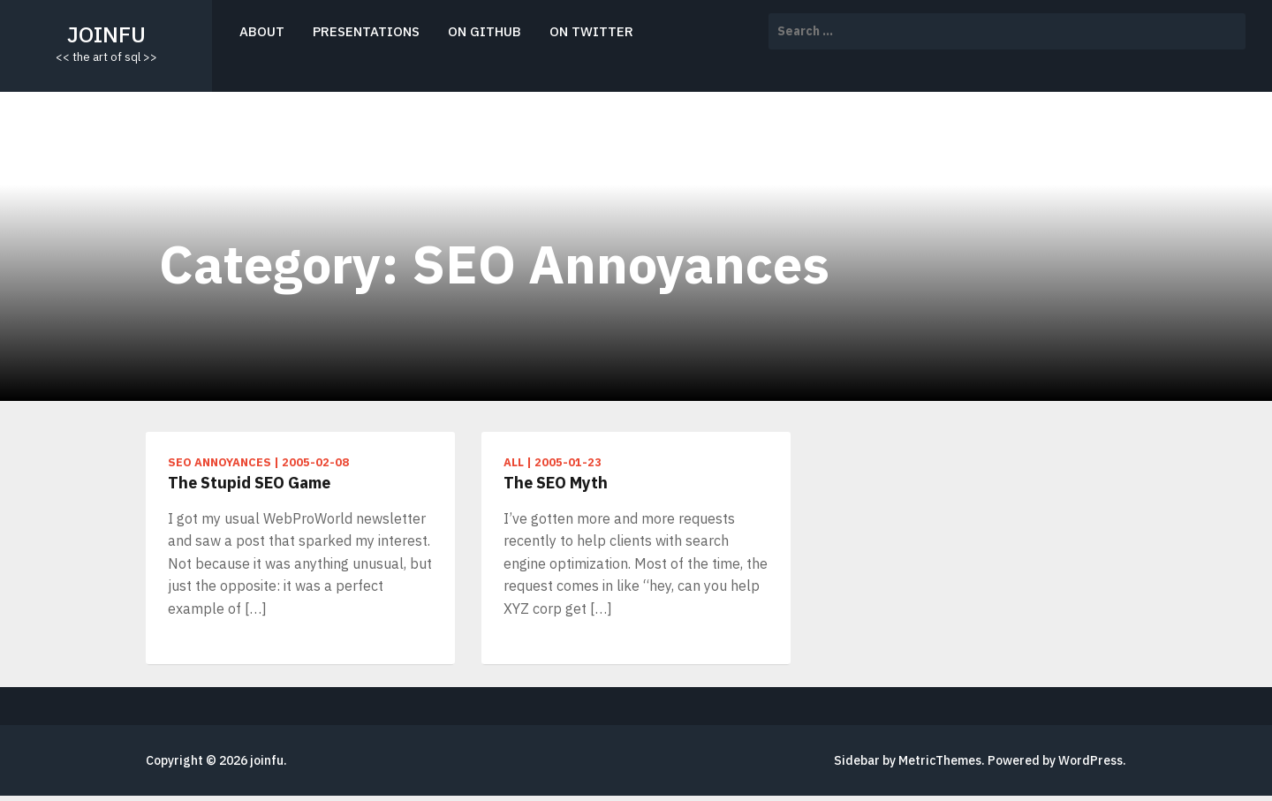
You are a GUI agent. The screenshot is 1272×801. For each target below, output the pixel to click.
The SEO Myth (556, 482)
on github (484, 31)
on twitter (591, 31)
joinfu (106, 34)
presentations (366, 31)
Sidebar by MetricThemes (907, 760)
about (261, 31)
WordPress (1090, 760)
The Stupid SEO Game (249, 482)
